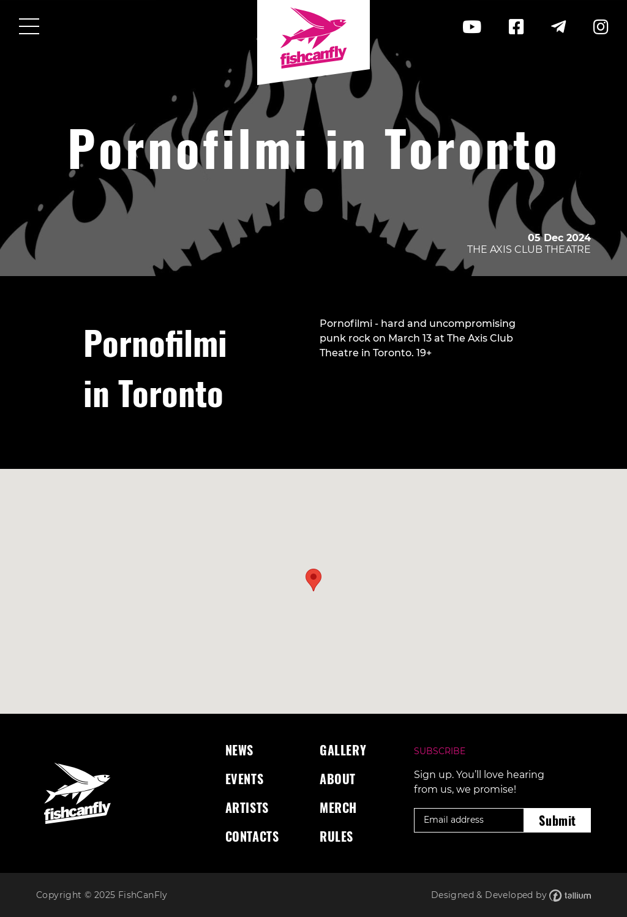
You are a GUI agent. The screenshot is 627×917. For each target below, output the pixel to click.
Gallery (343, 750)
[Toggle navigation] (29, 27)
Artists (247, 807)
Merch (338, 807)
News (239, 750)
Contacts (252, 836)
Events (244, 778)
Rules (336, 836)
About (338, 778)
